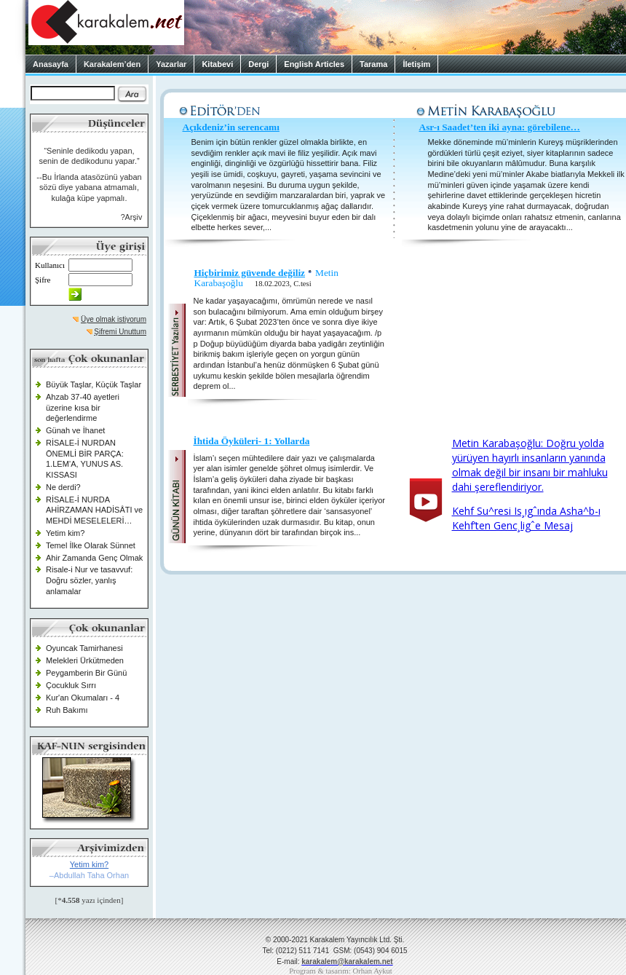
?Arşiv (132, 217)
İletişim (416, 64)
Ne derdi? (63, 487)
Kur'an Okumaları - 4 (82, 697)
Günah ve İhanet (75, 430)
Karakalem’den (112, 64)
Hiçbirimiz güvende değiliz (250, 272)
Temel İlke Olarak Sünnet (90, 545)
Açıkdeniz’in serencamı (231, 127)
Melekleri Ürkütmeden (85, 660)
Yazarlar (171, 64)
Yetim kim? (65, 533)
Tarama (373, 64)
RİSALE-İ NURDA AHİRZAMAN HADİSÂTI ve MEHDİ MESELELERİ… (94, 510)
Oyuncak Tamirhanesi (84, 648)
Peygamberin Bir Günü (86, 672)
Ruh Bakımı (66, 710)
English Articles (314, 64)
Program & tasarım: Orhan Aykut (340, 971)
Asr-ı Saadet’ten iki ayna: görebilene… (499, 127)
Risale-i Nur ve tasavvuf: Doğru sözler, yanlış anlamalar (89, 580)
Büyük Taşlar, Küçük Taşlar (93, 384)
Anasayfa (50, 64)
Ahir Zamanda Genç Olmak (94, 557)
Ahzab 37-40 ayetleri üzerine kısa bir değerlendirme (82, 407)
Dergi (258, 64)
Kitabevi (217, 64)
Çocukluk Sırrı (71, 685)
